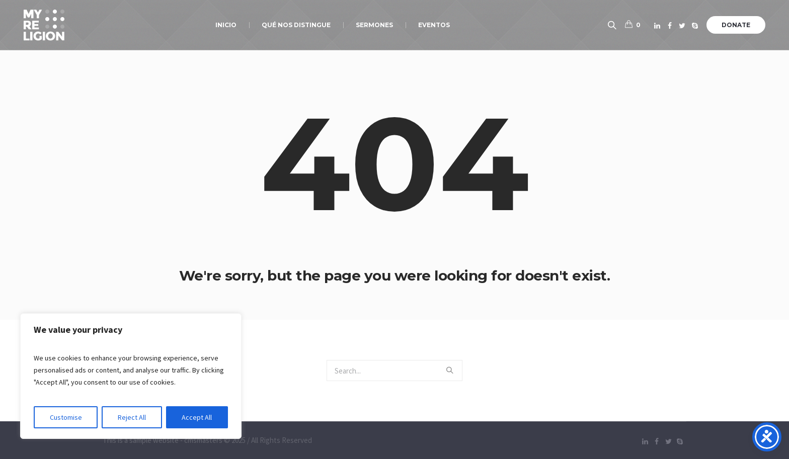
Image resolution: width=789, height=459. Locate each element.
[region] (131, 376)
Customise (66, 417)
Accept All (197, 417)
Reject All (132, 417)
